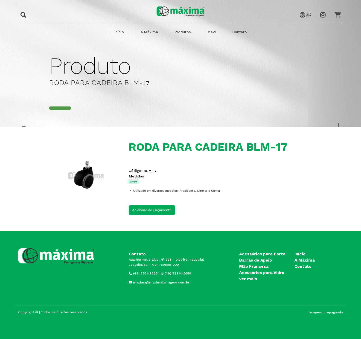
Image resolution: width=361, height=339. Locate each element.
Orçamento (340, 10)
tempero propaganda (326, 312)
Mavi (211, 32)
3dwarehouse (305, 10)
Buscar (22, 12)
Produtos (183, 32)
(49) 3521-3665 (143, 273)
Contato (239, 32)
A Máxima (149, 32)
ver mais (248, 278)
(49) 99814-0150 (176, 273)
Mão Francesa (253, 266)
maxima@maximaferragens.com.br (159, 282)
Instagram (325, 11)
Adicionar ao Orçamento (152, 210)
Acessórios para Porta (262, 253)
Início (119, 32)
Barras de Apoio (255, 260)
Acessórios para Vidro (261, 272)
